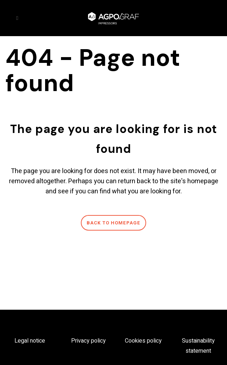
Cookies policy (143, 340)
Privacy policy (88, 340)
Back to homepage (113, 222)
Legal (22, 340)
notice (37, 340)
